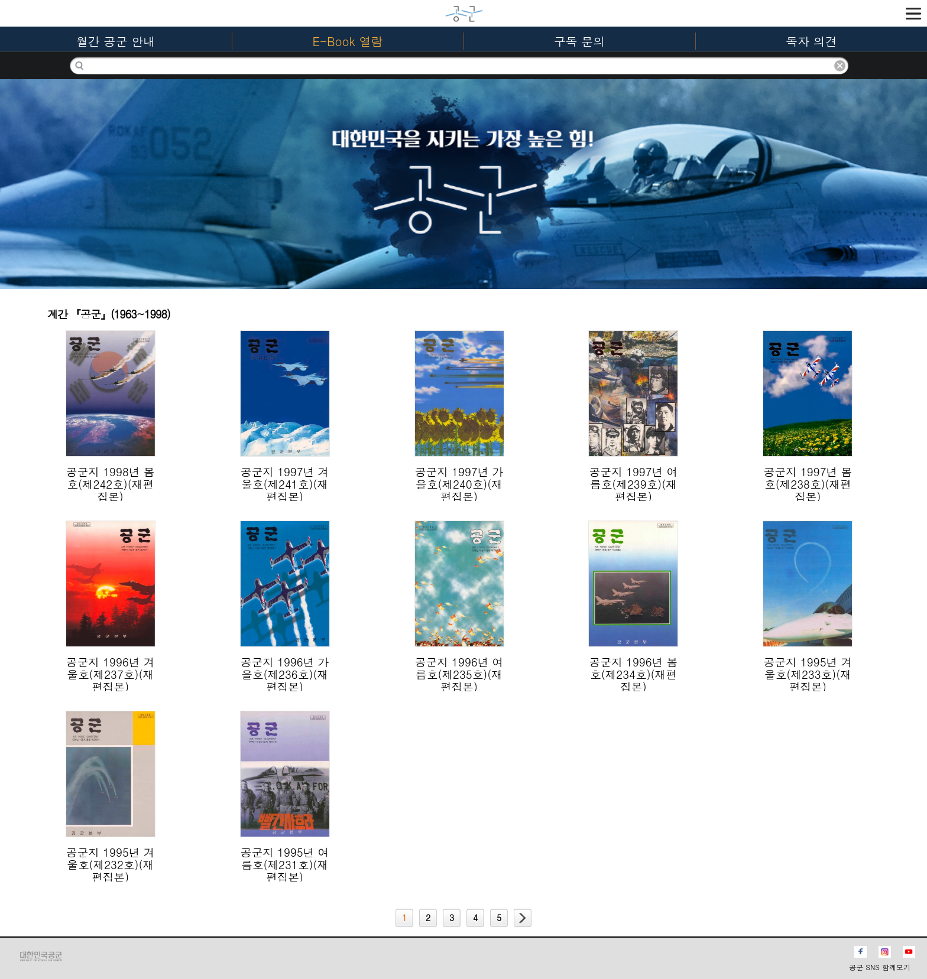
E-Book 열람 (348, 41)
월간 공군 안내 (115, 41)
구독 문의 (579, 41)
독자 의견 (811, 41)
